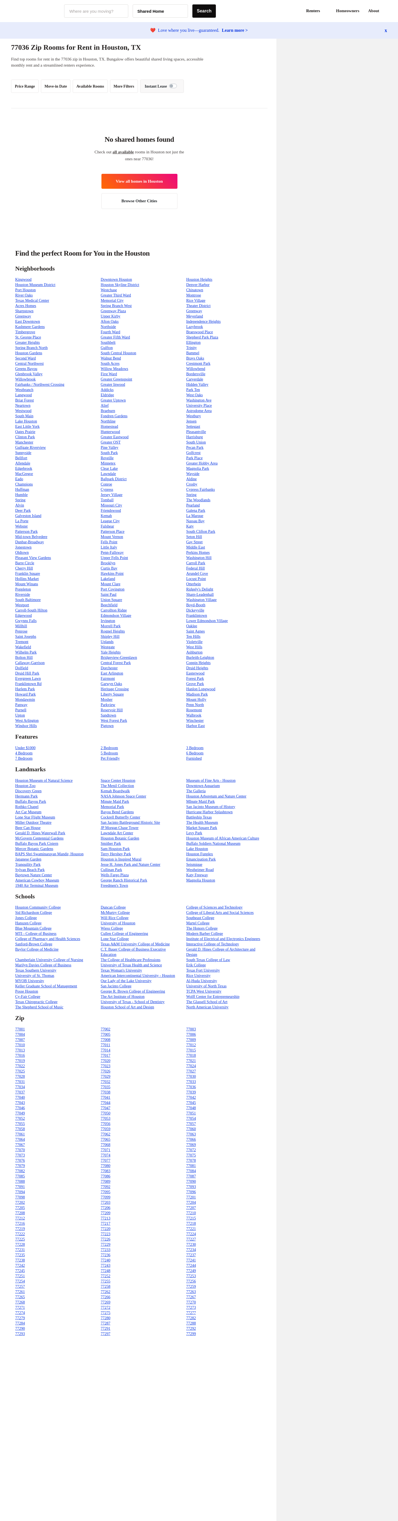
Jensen (191, 421)
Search (204, 11)
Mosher (106, 699)
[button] (387, 11)
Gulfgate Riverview (30, 447)
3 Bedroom (195, 748)
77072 (191, 1150)
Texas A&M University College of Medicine (135, 944)
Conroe (106, 484)
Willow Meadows (114, 369)
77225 (20, 1239)
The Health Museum (202, 822)
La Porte (21, 521)
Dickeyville (195, 610)
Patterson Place (112, 531)
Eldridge (107, 395)
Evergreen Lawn (28, 678)
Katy (190, 526)
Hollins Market (27, 579)
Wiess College (112, 928)
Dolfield (21, 668)
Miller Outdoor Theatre (33, 822)
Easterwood (195, 673)
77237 (191, 1255)
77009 (191, 1040)
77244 (191, 1265)
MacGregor (24, 474)
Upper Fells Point (114, 558)
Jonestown (23, 547)
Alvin (19, 505)
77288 (191, 1323)
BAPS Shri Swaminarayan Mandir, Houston (49, 854)
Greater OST (111, 442)
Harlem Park (25, 689)
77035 (105, 1087)
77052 (20, 1118)
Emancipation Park (201, 859)
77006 (191, 1034)
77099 (105, 1197)
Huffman (22, 489)
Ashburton (194, 652)
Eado (19, 479)
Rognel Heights (113, 631)
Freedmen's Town (114, 885)
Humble (21, 495)
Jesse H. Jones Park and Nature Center (130, 864)
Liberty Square (112, 694)
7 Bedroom (24, 758)
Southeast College (200, 918)
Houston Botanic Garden (120, 838)
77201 (191, 1197)
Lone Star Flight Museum (35, 817)
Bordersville (195, 374)
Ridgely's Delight (199, 589)
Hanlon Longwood (200, 689)
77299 (191, 1334)
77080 (105, 1166)
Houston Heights (199, 279)
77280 (105, 1318)
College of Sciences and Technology (214, 907)
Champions (24, 484)
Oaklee (191, 626)
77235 (20, 1255)
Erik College (196, 965)
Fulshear (107, 526)
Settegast (193, 426)
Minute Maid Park (115, 801)
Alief (105, 405)
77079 (20, 1166)
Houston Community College (38, 907)
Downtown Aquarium (203, 786)
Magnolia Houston (200, 880)
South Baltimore (28, 600)
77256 (191, 1281)
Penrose (21, 631)
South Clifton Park (200, 531)
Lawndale (108, 474)
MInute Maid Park (200, 801)
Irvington (108, 621)
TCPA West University (203, 991)
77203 (105, 1202)
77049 (20, 1113)
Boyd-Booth (195, 605)
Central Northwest (29, 363)
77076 (20, 1160)
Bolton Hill (24, 657)
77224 (191, 1234)
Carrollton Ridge (114, 610)
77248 (105, 1271)
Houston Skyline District (120, 285)
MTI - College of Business (35, 934)
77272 (105, 1307)
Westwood (23, 411)
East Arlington (112, 673)
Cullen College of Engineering (124, 934)
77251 (20, 1276)
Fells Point (109, 542)
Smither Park (111, 843)
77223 (105, 1234)
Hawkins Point (112, 573)
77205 (20, 1208)
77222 (20, 1234)
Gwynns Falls (25, 621)
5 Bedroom (109, 753)
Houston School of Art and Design (127, 1007)
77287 (105, 1323)
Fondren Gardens (114, 416)
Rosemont (194, 710)
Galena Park (195, 510)
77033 (191, 1082)
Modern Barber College (204, 934)
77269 (105, 1302)
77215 (191, 1218)
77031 (20, 1082)
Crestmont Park (198, 363)
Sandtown (108, 715)
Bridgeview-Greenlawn (119, 657)
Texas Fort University (203, 970)
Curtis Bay (109, 568)
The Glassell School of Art (206, 1002)
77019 (20, 1061)
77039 (191, 1092)
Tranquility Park (28, 864)
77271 (20, 1307)
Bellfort (21, 458)
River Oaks (24, 295)
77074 (105, 1155)
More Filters (124, 86)
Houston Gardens (28, 353)
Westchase (109, 290)
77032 (105, 1082)
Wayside (193, 474)
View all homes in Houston (139, 181)
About (373, 11)
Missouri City (111, 505)
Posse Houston (26, 991)
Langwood (23, 395)
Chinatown (194, 290)
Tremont (21, 642)
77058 (20, 1129)
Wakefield (23, 647)
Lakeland (108, 579)
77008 (105, 1040)
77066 (191, 1139)
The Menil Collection (117, 786)
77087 (191, 1176)
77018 (191, 1055)
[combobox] (96, 11)
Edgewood (23, 615)
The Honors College (202, 928)
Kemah (106, 516)
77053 (105, 1118)
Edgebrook (23, 468)
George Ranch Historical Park (124, 880)
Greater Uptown (113, 400)
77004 (20, 1034)
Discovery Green (28, 791)
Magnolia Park (197, 468)
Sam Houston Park (115, 849)
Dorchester (109, 668)
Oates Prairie (25, 432)
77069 (191, 1145)
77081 (191, 1166)
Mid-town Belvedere (31, 537)
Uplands (107, 642)
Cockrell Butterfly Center (120, 817)
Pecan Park (195, 447)
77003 (191, 1029)
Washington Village (201, 600)
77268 (20, 1302)
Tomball (107, 500)
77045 (191, 1103)
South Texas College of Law (208, 960)
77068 (105, 1145)
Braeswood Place (199, 332)
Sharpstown (24, 311)
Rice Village (195, 300)
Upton (20, 715)
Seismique (194, 864)
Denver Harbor (198, 285)
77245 (20, 1271)
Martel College (198, 923)
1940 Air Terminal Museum (36, 885)
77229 (105, 1244)
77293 (20, 1334)
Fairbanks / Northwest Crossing (39, 384)
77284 (20, 1323)
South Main (24, 416)
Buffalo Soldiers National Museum (213, 843)
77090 (191, 1181)
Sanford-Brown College (33, 944)
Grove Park (195, 684)
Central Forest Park (116, 663)
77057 (191, 1124)
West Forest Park (114, 720)
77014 (105, 1050)
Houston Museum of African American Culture (222, 838)
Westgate (108, 647)
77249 (191, 1271)
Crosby (191, 484)
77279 (20, 1318)
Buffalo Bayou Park (30, 801)
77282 (191, 1318)
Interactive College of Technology (212, 944)
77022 (20, 1066)
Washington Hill (199, 558)
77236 (105, 1255)
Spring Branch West (116, 306)
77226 (105, 1239)
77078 (191, 1160)
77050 (105, 1113)
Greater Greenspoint (116, 379)
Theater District (198, 306)
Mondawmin (25, 699)
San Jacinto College (116, 986)
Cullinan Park (111, 870)
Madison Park (197, 694)
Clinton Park (25, 437)
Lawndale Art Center (117, 833)
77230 (191, 1244)
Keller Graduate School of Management (46, 986)
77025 (20, 1071)
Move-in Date (55, 86)
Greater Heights (27, 342)
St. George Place (28, 337)
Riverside (22, 594)
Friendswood (111, 510)
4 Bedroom (24, 753)
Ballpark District (114, 479)
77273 (191, 1307)
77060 (191, 1129)
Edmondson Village (116, 615)
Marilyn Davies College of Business (43, 965)
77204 (191, 1202)
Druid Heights (197, 668)
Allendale (22, 463)
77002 (105, 1029)
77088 (20, 1181)
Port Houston (25, 290)
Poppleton (23, 589)
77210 (191, 1213)
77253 (191, 1276)
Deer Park (23, 510)
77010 (20, 1045)
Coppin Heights (198, 663)
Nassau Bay (195, 521)
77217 (105, 1223)
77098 (20, 1197)
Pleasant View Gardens (33, 558)
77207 (191, 1208)
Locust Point (196, 579)
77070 (20, 1150)
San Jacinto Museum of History (210, 807)
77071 (105, 1150)
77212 (20, 1218)
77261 (20, 1292)
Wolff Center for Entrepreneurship (213, 997)
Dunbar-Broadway (29, 542)
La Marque (194, 516)
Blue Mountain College (33, 928)
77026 (105, 1071)
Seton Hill (194, 537)
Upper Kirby (110, 316)
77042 (191, 1097)
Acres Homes (25, 306)
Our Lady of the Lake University (126, 981)
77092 (105, 1187)
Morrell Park (111, 626)
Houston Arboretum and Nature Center (216, 796)
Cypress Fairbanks (200, 489)
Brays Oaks (195, 358)
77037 (20, 1092)
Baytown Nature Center (33, 875)
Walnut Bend (111, 358)
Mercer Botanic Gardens (34, 849)
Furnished (194, 758)
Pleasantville (196, 432)
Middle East (195, 547)
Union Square (111, 600)
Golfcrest (193, 453)
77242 (20, 1265)
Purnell (20, 710)
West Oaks (194, 395)
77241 (191, 1260)
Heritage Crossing (115, 689)
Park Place (194, 458)
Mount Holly (196, 699)
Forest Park (195, 678)
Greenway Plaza (113, 311)
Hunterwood (110, 432)
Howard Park (25, 694)
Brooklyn (108, 563)
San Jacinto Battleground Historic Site (130, 822)
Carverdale (194, 379)
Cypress (107, 489)
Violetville (194, 642)
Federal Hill (195, 568)
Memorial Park (112, 807)
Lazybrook (194, 327)
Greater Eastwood (115, 437)
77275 (105, 1313)
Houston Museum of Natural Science (44, 780)
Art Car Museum (28, 812)
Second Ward (25, 358)
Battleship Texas (199, 817)
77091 (20, 1187)
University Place (199, 405)
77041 (105, 1097)
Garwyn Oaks (111, 684)
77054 (191, 1118)
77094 (20, 1192)
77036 (191, 1087)
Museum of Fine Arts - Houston (211, 780)
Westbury (193, 416)
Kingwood (23, 279)
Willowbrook (25, 379)
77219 (20, 1229)
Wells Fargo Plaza (115, 875)
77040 (20, 1097)
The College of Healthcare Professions (130, 960)
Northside (108, 327)
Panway (21, 705)
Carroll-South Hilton (31, 610)
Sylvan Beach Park (30, 870)
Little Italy (109, 547)
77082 (20, 1171)
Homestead (109, 426)
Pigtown (107, 726)
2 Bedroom (109, 748)
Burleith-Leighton (200, 657)
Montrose (193, 295)
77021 (191, 1061)
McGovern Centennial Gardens (39, 838)
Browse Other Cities (139, 201)
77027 (191, 1071)
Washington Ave (199, 400)
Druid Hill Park (27, 673)
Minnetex (108, 463)
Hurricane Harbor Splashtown (209, 812)
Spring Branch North (31, 348)
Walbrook (193, 715)
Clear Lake (109, 468)
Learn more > (235, 30)
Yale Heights (111, 652)
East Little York (27, 426)
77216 (20, 1223)
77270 (191, 1302)
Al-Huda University (201, 981)
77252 (105, 1276)
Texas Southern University (35, 970)
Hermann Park (26, 796)
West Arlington (27, 720)
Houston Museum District (35, 285)
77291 (105, 1328)
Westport (22, 605)
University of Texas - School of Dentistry (132, 1002)
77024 (191, 1066)
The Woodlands (198, 500)
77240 (105, 1260)
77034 (20, 1087)
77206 (105, 1208)
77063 (191, 1134)
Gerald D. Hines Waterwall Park (40, 833)
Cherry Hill (24, 568)
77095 (105, 1192)
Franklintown (196, 615)
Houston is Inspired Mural (121, 859)
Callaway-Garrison (30, 663)
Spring (191, 495)
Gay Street (194, 542)
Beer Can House (28, 828)
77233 (105, 1250)
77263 (191, 1292)
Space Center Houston (118, 780)
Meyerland (194, 316)
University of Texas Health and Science (131, 965)
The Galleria (196, 791)
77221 (191, 1229)
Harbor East (195, 726)
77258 (105, 1286)
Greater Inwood (113, 384)
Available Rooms (90, 86)
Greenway (194, 311)
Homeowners (347, 11)
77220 (105, 1229)
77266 (105, 1297)
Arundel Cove (197, 573)
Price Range (25, 86)
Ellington (193, 342)
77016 (20, 1055)
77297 (105, 1334)
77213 (105, 1218)
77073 (20, 1155)
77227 (191, 1239)
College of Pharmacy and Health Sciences (47, 939)
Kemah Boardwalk (115, 791)
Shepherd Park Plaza (202, 337)
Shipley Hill (110, 636)
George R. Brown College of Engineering (133, 991)
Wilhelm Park (26, 652)
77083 (105, 1171)
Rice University (198, 976)
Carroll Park (195, 563)
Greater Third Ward (116, 295)
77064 (20, 1139)
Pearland (193, 505)
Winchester (195, 720)
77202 (20, 1202)
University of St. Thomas (34, 976)
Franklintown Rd (28, 684)
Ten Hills (193, 636)
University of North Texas (206, 986)
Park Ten (193, 390)
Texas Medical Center (32, 300)
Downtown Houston (116, 279)
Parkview (108, 705)
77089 (105, 1181)
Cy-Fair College (27, 997)
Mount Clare (110, 584)
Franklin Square (27, 573)
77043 (20, 1103)
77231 (20, 1250)
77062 (105, 1134)
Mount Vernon (112, 537)
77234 (191, 1250)
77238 (20, 1260)
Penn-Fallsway (112, 552)
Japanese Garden (28, 859)
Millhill (21, 626)
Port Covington (112, 589)
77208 (20, 1213)
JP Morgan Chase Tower (119, 828)
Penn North (195, 705)
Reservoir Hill (112, 710)
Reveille (107, 458)
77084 (191, 1171)
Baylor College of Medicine (37, 949)
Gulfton (107, 348)
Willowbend (195, 369)
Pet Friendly (110, 758)
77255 (105, 1281)
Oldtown (22, 552)
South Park (109, 453)
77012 (191, 1045)
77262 (105, 1292)
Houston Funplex (199, 854)
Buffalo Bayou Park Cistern (36, 843)
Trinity (191, 348)
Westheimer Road (200, 870)
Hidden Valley (197, 384)
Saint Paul (108, 594)
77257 (20, 1286)
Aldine (191, 479)
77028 (20, 1076)
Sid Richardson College (33, 913)
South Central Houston (118, 353)
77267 (191, 1297)
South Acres (110, 363)
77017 (105, 1055)
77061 (20, 1134)
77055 (20, 1124)
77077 (105, 1160)
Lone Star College (115, 939)
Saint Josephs (25, 636)
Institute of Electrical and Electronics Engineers (223, 939)
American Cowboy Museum (37, 880)
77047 (105, 1108)
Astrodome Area (199, 411)
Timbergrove (25, 332)
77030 (191, 1076)
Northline (108, 421)
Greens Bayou (26, 369)
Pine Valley (109, 447)
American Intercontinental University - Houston (138, 976)
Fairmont (108, 678)
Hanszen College (28, 923)
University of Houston (118, 923)
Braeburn (108, 411)
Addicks (107, 390)
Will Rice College (115, 918)
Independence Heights (203, 321)
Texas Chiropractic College (36, 1002)
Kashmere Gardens (30, 327)
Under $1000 (25, 748)
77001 (20, 1029)
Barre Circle (24, 563)
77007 (20, 1040)
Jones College (26, 918)
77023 (105, 1066)
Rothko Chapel (26, 807)
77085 (20, 1176)
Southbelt (108, 342)
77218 (191, 1223)
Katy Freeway (197, 875)
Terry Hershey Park (116, 854)
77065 (105, 1139)
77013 (20, 1050)
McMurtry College (115, 913)
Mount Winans (26, 584)
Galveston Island (28, 516)
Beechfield (109, 605)
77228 (20, 1244)
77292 (191, 1328)
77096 (191, 1192)
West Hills (194, 647)
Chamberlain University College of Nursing (49, 960)
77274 (20, 1313)
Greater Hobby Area (202, 463)
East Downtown (27, 321)
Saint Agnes (195, 631)
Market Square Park (201, 828)
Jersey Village (111, 495)
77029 (105, 1076)
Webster (21, 526)
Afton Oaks (110, 321)
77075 (191, 1155)
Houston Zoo (25, 786)
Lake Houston (26, 421)
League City (110, 521)
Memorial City (112, 300)
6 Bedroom (195, 753)
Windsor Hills (26, 726)
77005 (105, 1034)
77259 (191, 1286)
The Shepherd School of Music (39, 1007)
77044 (105, 1103)
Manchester (24, 442)
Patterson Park (26, 531)
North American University (207, 1007)
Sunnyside (23, 453)
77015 (191, 1050)
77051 (191, 1113)
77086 (105, 1176)
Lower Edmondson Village (207, 621)
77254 (20, 1281)
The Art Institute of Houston (123, 997)
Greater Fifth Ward (115, 337)
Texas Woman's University (121, 970)
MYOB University (29, 981)
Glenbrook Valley (29, 374)
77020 (105, 1061)
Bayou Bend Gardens (117, 812)
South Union (196, 442)
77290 (20, 1328)
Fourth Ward (110, 332)
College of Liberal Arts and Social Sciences (220, 913)
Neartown (22, 405)
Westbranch (24, 390)
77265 (20, 1297)
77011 (105, 1045)
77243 (105, 1265)
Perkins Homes (198, 552)
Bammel (192, 353)
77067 (20, 1145)
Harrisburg (194, 437)
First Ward (109, 374)
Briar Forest (24, 400)
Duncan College (113, 907)
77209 (105, 1213)
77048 (191, 1108)
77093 (191, 1187)
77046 (20, 1108)
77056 (105, 1124)
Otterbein (193, 584)
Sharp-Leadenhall (200, 594)
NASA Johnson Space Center (123, 796)
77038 (105, 1092)
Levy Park (194, 833)
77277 (191, 1313)
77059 (105, 1129)
